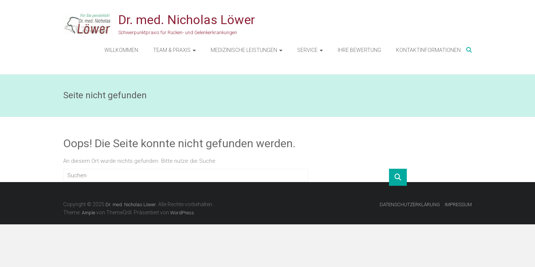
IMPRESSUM (458, 204)
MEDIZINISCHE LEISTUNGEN (244, 50)
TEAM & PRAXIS (172, 50)
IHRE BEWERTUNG (359, 50)
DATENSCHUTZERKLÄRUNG (410, 204)
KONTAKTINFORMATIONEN (428, 50)
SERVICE (307, 50)
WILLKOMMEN (121, 50)
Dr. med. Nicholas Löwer (186, 19)
